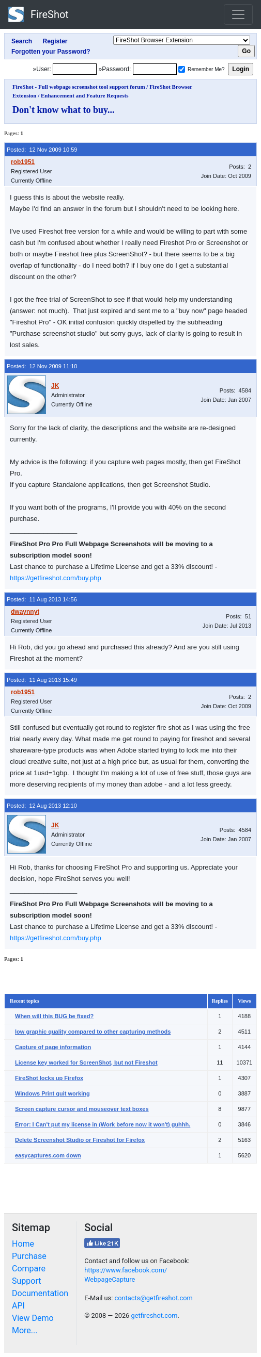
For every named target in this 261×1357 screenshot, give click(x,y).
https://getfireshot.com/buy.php (55, 578)
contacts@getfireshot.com (153, 1298)
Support (26, 1281)
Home (23, 1244)
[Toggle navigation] (238, 14)
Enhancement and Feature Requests (84, 95)
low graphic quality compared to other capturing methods (93, 1031)
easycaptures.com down (48, 1155)
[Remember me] (181, 69)
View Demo (33, 1318)
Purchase (29, 1256)
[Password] (155, 69)
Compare (28, 1268)
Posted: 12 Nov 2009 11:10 (42, 366)
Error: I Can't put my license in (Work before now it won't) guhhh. (102, 1124)
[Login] (75, 69)
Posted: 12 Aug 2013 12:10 (42, 806)
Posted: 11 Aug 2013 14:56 (42, 599)
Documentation (40, 1293)
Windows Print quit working (52, 1093)
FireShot (38, 14)
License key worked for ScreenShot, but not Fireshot (86, 1062)
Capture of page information (53, 1047)
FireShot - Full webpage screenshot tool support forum (78, 87)
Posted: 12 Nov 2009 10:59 (42, 149)
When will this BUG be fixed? (54, 1016)
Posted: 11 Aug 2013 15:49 (42, 680)
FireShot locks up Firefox (49, 1078)
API (18, 1306)
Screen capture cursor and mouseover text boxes (82, 1109)
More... (25, 1330)
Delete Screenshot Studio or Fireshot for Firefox (80, 1140)
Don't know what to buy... (63, 110)
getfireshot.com (154, 1315)
